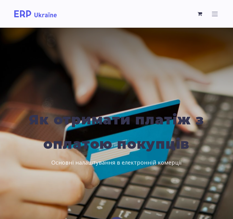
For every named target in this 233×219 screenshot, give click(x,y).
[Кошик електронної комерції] (200, 14)
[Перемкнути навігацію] (214, 13)
